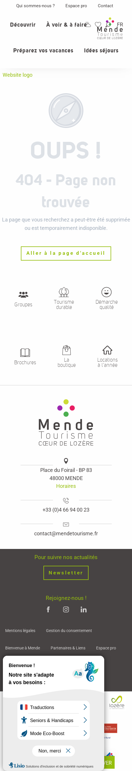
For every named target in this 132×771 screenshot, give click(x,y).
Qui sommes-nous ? (35, 5)
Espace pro (76, 5)
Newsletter (66, 573)
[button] (23, 28)
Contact (105, 5)
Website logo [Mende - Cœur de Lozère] (17, 75)
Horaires (66, 486)
